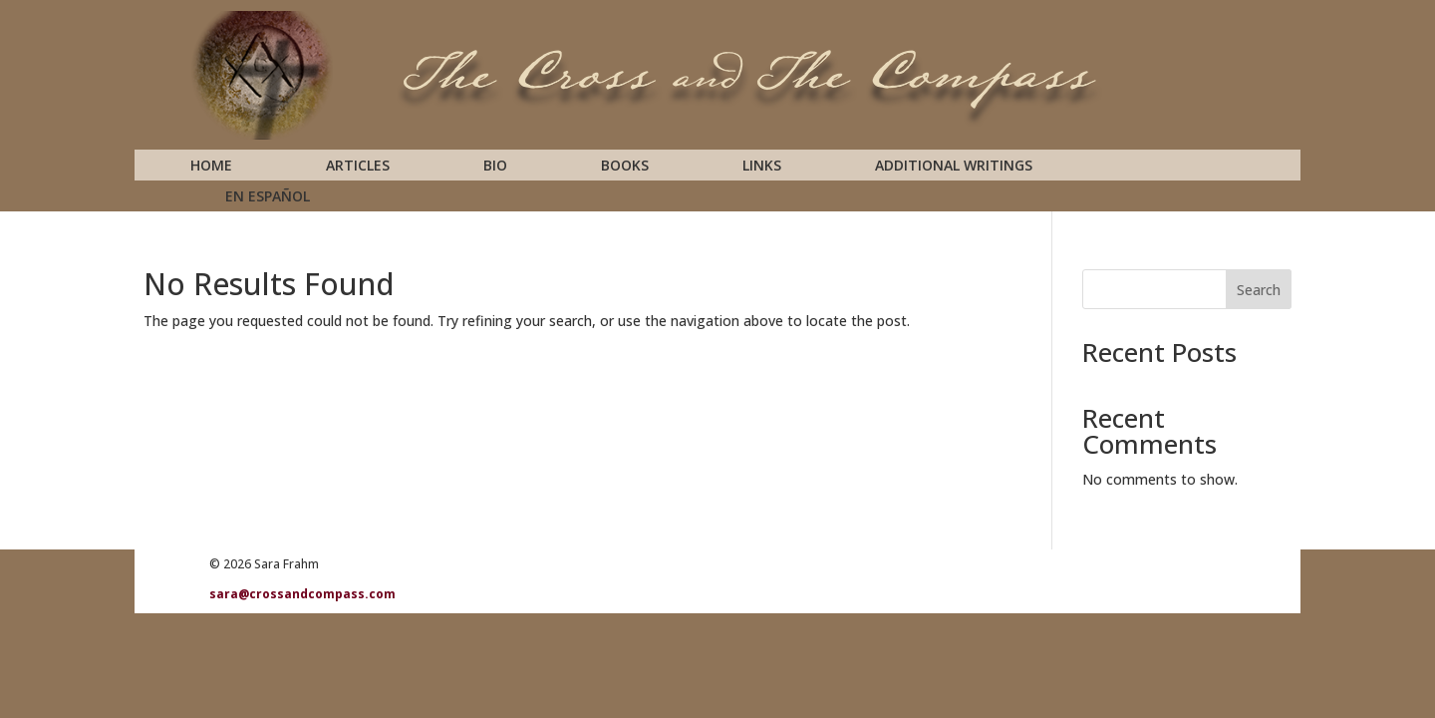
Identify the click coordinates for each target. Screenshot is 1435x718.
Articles (358, 167)
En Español (267, 197)
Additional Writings (953, 167)
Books (625, 167)
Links (761, 167)
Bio (495, 167)
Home (211, 167)
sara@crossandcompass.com (302, 593)
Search (1259, 289)
